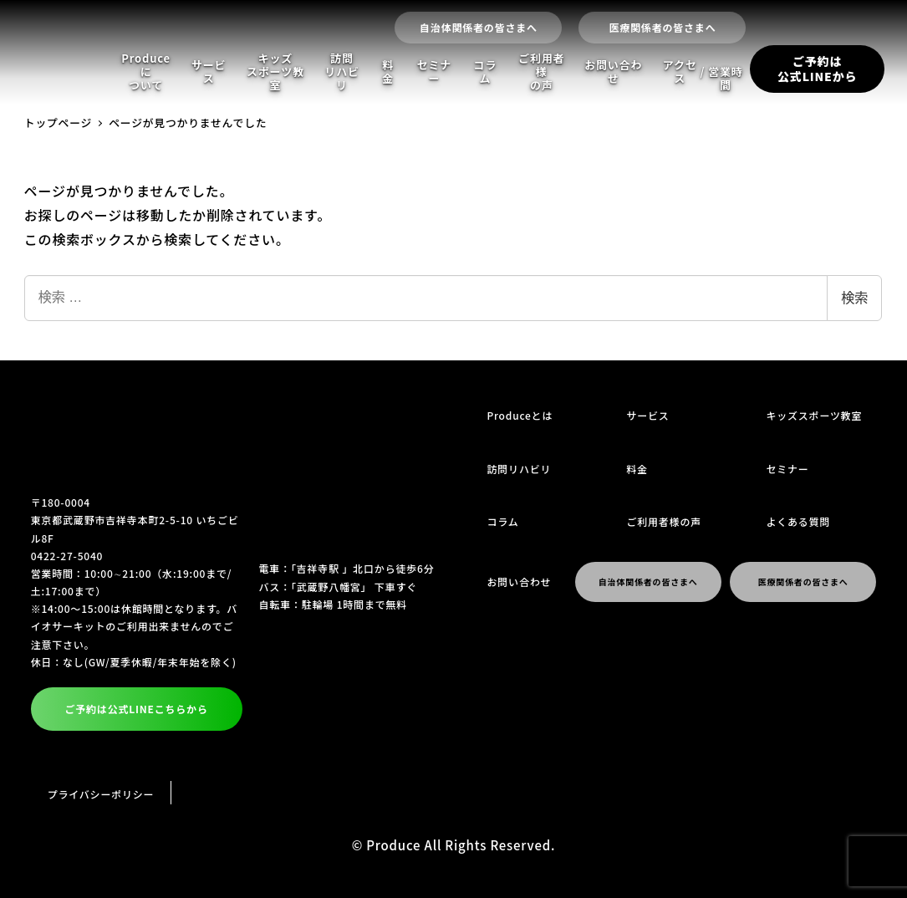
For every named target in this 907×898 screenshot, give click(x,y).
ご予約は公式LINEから (817, 68)
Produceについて (145, 72)
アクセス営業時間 (703, 75)
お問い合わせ (613, 71)
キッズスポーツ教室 (275, 72)
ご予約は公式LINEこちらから (135, 709)
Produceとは (520, 415)
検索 (854, 298)
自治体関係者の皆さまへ (479, 27)
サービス (208, 71)
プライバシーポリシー (101, 794)
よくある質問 (798, 521)
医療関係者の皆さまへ (662, 27)
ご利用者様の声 (541, 72)
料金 (388, 71)
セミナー (434, 71)
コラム (485, 71)
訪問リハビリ (341, 72)
